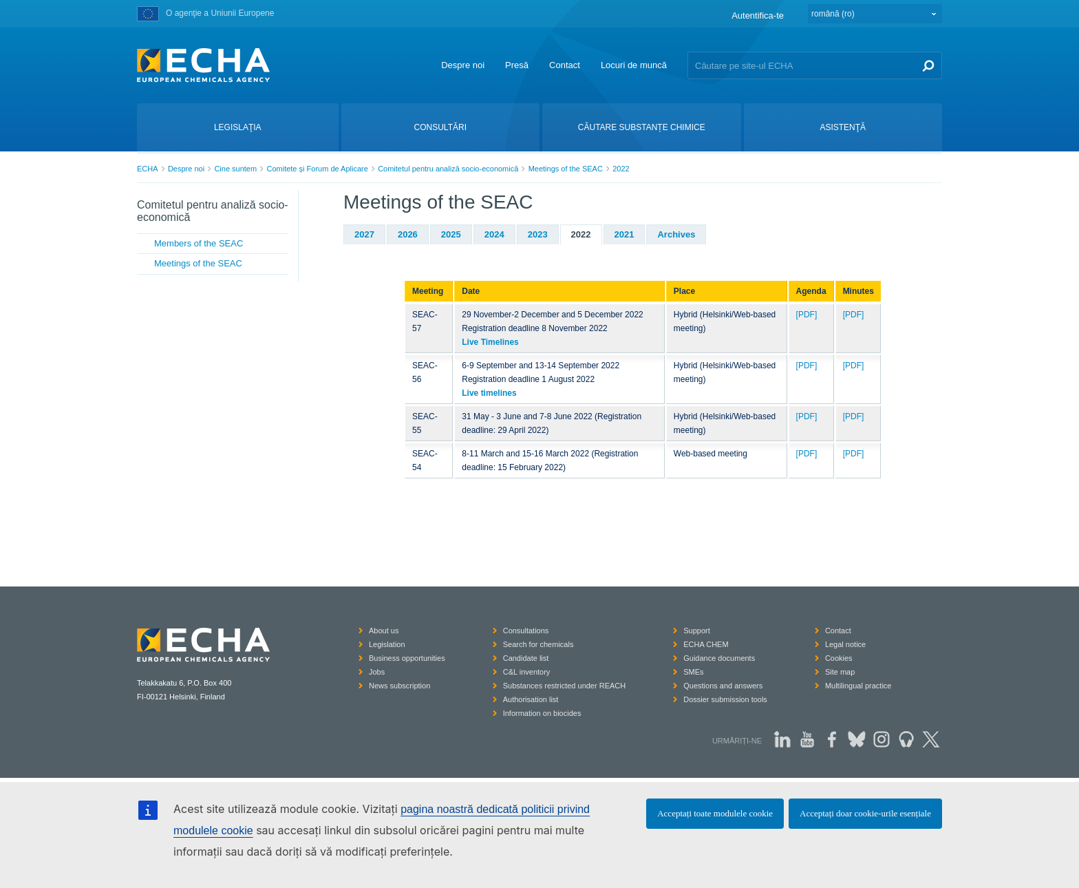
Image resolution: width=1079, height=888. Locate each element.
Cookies (839, 658)
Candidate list (526, 658)
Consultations (526, 630)
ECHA (147, 169)
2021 (624, 234)
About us (383, 630)
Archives (676, 234)
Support (696, 630)
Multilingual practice (858, 685)
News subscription (399, 685)
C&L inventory (527, 672)
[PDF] (807, 314)
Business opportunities (407, 658)
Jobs (377, 672)
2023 (538, 234)
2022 (620, 169)
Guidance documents (719, 658)
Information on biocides (542, 713)
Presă (516, 65)
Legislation (387, 644)
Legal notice (845, 644)
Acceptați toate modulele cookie (715, 813)
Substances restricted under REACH (564, 685)
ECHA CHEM (705, 644)
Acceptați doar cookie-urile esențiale (865, 813)
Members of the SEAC (198, 243)
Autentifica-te (757, 15)
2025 (451, 234)
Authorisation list (531, 699)
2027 (364, 234)
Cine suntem (235, 169)
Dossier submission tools (725, 699)
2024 (494, 234)
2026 (408, 234)
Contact (564, 65)
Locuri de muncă (634, 65)
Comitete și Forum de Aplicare (316, 169)
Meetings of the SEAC (565, 169)
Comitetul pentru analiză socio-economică (448, 169)
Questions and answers (722, 685)
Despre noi (462, 65)
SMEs (693, 672)
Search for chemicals (538, 644)
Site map (840, 672)
